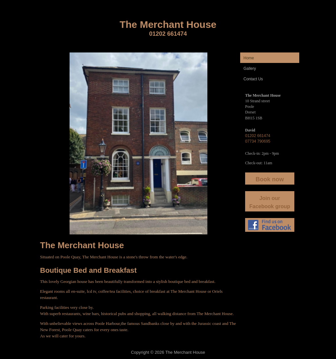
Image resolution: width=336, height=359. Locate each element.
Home (248, 58)
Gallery (249, 68)
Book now (270, 179)
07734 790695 (257, 141)
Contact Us (253, 79)
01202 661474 (168, 33)
